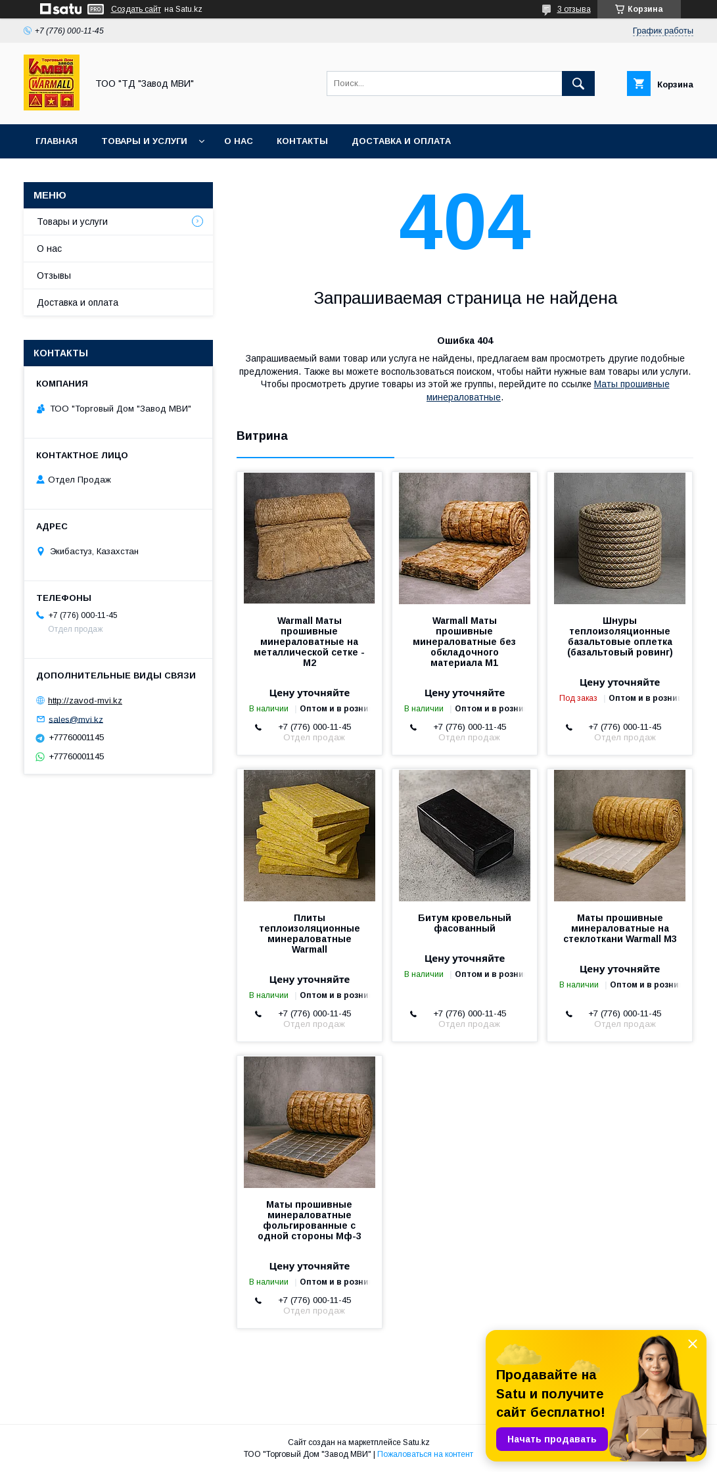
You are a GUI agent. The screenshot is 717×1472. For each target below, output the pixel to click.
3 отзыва (574, 9)
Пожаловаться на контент (425, 1454)
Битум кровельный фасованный (464, 923)
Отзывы (54, 275)
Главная (56, 141)
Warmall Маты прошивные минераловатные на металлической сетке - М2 (309, 641)
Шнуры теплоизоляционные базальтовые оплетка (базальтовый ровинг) (620, 636)
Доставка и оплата (401, 141)
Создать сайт (136, 9)
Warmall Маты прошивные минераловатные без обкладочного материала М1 (464, 641)
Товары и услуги (144, 141)
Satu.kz (416, 1442)
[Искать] (578, 83)
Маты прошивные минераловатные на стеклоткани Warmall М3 (620, 928)
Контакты (302, 141)
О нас (238, 141)
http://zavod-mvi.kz (85, 700)
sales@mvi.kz (76, 719)
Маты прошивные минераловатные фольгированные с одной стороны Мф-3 (309, 1220)
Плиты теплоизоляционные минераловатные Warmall (309, 934)
